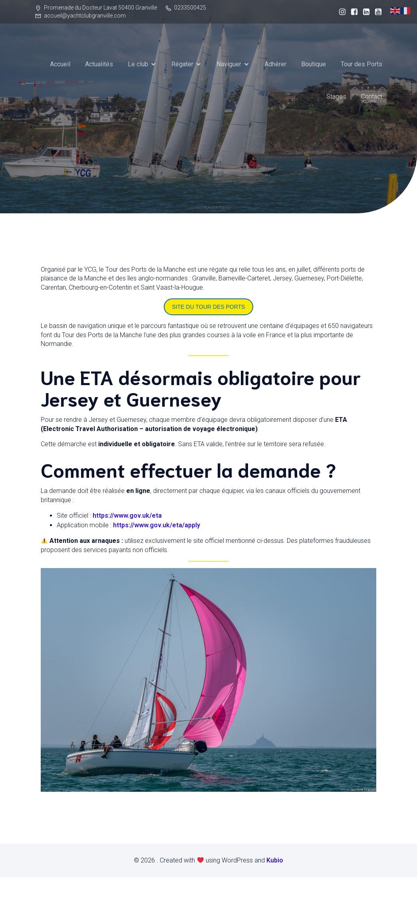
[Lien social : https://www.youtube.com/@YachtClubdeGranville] (376, 12)
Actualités (99, 64)
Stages (336, 96)
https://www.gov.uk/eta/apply (156, 525)
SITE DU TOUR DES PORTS (208, 306)
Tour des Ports (361, 64)
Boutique (313, 64)
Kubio (274, 860)
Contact (371, 96)
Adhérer (275, 64)
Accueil (60, 64)
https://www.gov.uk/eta (127, 515)
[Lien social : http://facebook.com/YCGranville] (352, 12)
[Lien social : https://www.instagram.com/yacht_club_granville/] (340, 12)
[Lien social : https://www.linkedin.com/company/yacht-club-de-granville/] (364, 12)
